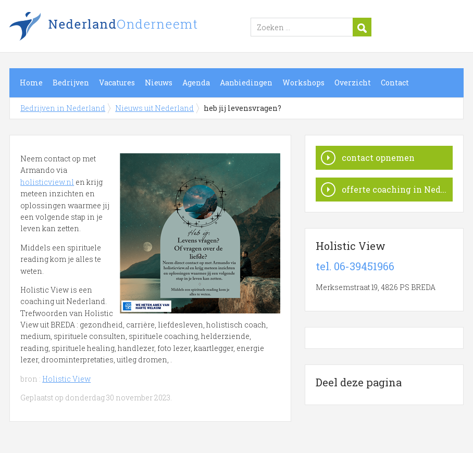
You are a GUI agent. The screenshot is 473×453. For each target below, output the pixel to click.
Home (31, 82)
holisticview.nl (47, 182)
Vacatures (117, 82)
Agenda (196, 82)
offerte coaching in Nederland (397, 189)
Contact (395, 82)
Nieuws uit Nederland (154, 108)
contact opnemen (378, 157)
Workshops (303, 82)
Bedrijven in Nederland (139, 27)
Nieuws (158, 82)
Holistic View (66, 379)
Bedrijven (71, 82)
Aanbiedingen (246, 82)
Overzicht (352, 82)
